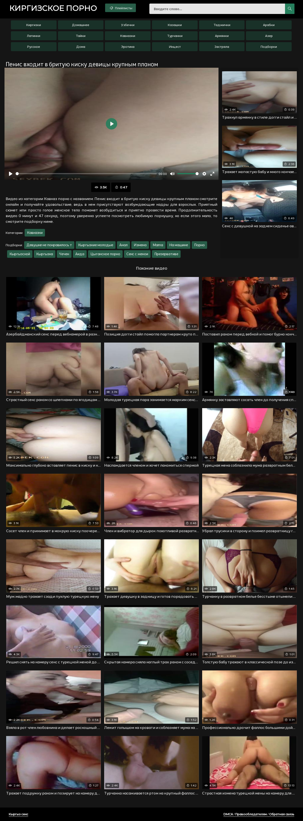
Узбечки (127, 25)
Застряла (221, 47)
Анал (123, 245)
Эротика (127, 47)
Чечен (64, 254)
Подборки (269, 47)
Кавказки (127, 36)
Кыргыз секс (18, 814)
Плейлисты (120, 8)
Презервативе (166, 254)
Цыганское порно (105, 254)
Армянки (222, 36)
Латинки (33, 36)
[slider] (86, 173)
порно (53, 8)
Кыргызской (19, 254)
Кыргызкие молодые (95, 245)
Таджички (222, 25)
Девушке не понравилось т (49, 245)
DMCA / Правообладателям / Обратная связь (258, 814)
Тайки (80, 36)
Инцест (175, 47)
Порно (199, 245)
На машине (178, 245)
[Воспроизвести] (10, 174)
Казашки (175, 25)
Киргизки (33, 25)
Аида (79, 254)
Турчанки (175, 36)
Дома (80, 47)
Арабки (269, 25)
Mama (158, 245)
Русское (33, 47)
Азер (269, 36)
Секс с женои (137, 254)
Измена (140, 245)
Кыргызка (44, 254)
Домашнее (80, 25)
